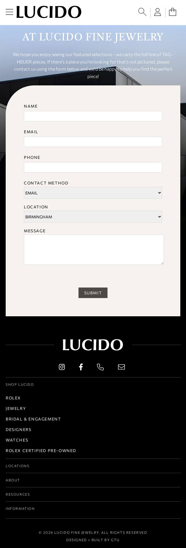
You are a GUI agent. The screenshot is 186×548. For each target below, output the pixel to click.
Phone (32, 157)
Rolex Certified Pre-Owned (41, 450)
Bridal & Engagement (33, 418)
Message (35, 230)
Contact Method (46, 182)
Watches (17, 440)
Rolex (13, 397)
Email (31, 131)
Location (36, 206)
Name (31, 106)
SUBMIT (93, 292)
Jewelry (16, 408)
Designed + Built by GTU (93, 540)
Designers (18, 429)
